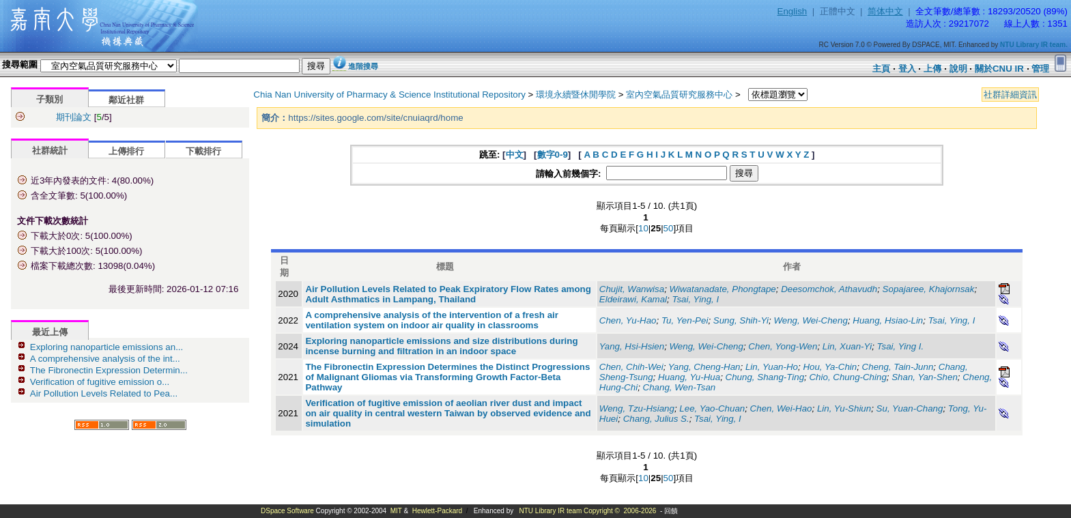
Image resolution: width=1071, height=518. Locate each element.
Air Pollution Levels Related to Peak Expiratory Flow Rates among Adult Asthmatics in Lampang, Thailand (447, 294)
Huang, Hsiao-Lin (888, 320)
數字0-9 (552, 154)
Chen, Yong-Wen (782, 346)
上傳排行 (126, 151)
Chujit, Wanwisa (631, 289)
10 (643, 228)
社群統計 (50, 150)
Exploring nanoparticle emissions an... (106, 347)
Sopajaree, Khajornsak (929, 289)
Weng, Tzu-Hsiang (636, 408)
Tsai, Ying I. (900, 346)
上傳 (932, 68)
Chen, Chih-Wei (631, 367)
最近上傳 (50, 332)
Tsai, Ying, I (695, 299)
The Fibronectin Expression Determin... (109, 370)
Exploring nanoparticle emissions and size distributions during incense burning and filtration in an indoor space (441, 346)
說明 (958, 68)
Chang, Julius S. (656, 419)
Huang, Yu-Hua (689, 377)
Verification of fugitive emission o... (99, 382)
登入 (907, 68)
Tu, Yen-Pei (684, 320)
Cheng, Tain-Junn (898, 367)
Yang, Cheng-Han (704, 367)
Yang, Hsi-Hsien (631, 346)
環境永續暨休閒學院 (576, 94)
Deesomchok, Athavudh (829, 289)
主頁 (881, 68)
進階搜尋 (363, 66)
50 (668, 228)
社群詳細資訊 (1010, 94)
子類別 (49, 99)
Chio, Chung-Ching (847, 377)
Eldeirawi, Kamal (633, 299)
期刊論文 (73, 117)
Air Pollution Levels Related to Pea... (103, 393)
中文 (515, 154)
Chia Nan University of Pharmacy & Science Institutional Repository (389, 94)
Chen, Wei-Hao (781, 408)
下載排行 (203, 151)
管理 (1040, 68)
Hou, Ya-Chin (830, 367)
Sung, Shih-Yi (741, 320)
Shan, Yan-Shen (924, 377)
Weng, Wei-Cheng (810, 320)
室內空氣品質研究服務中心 (679, 94)
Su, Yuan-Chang (909, 408)
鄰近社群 (126, 100)
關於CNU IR (999, 68)
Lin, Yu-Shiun (844, 408)
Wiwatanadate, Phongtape (723, 289)
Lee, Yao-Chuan (712, 408)
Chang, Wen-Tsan (679, 387)
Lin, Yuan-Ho (771, 367)
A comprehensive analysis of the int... (105, 359)
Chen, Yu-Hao (628, 320)
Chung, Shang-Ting (765, 377)
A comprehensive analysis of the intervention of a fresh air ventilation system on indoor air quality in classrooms (431, 320)
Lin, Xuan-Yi (847, 346)
